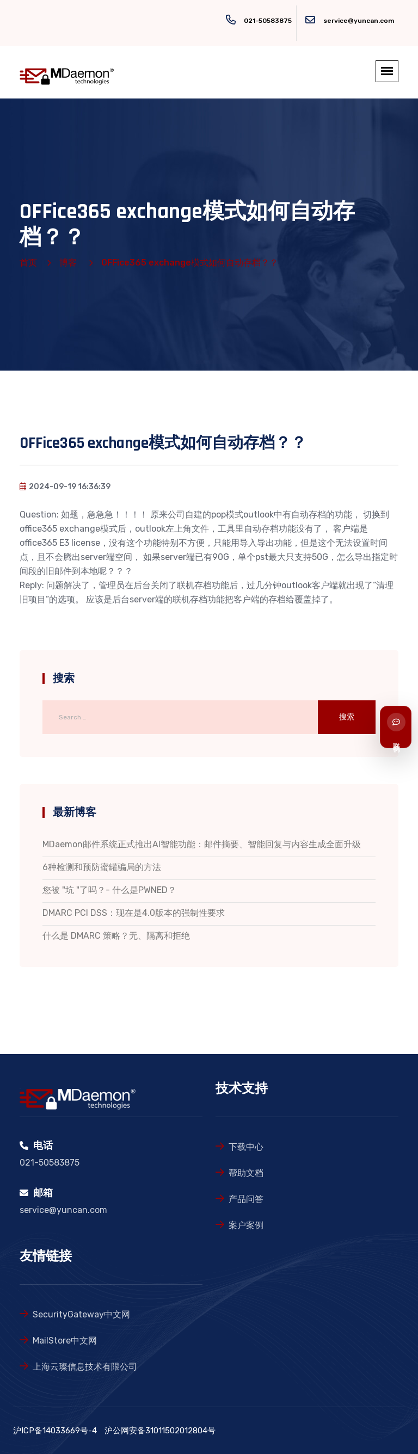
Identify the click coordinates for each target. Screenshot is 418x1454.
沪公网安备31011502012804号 (160, 1430)
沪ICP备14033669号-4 (55, 1430)
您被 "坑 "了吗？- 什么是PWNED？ (109, 890)
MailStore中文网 (65, 1340)
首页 (28, 262)
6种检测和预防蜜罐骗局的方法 (101, 867)
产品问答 (246, 1199)
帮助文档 (246, 1173)
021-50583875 (268, 20)
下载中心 (246, 1147)
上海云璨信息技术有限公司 (85, 1366)
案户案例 (246, 1225)
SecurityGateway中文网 (81, 1314)
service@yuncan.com (358, 20)
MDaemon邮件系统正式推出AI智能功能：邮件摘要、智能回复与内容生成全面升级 (201, 844)
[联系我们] (395, 727)
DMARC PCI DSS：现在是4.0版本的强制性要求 (133, 913)
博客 (68, 262)
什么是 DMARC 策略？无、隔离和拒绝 (116, 936)
